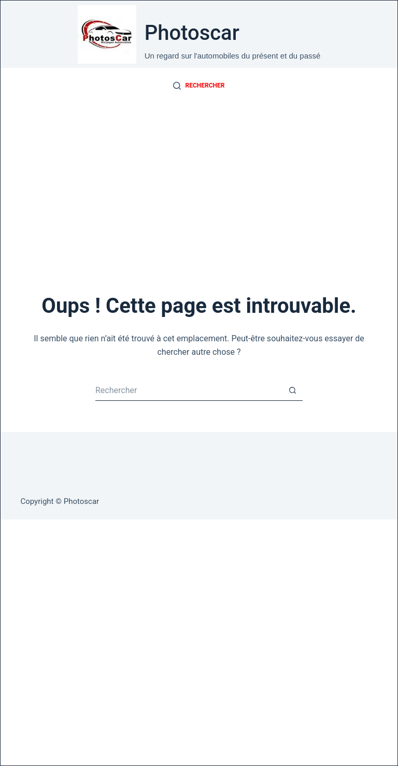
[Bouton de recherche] (292, 390)
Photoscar (192, 33)
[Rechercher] (198, 86)
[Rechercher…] (188, 390)
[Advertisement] (199, 181)
